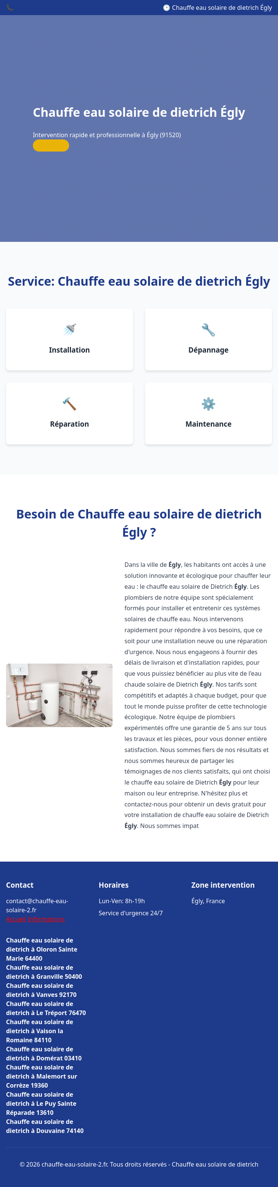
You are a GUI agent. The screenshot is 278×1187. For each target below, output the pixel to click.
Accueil (16, 919)
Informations (46, 919)
